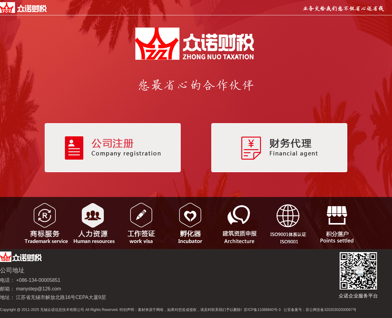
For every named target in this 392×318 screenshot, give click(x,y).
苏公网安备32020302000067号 (331, 310)
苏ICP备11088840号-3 (262, 310)
